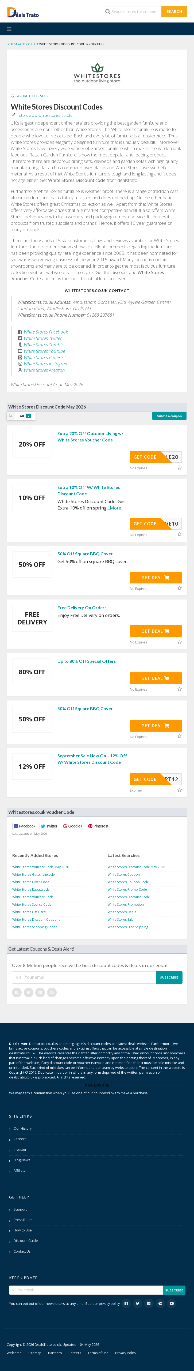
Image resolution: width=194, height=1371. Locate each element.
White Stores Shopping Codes (34, 927)
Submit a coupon (169, 416)
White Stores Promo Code (127, 889)
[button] (24, 826)
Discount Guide (26, 1240)
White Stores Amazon (44, 370)
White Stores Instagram (46, 364)
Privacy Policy (125, 1353)
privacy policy (109, 1303)
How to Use (23, 1230)
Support (20, 1209)
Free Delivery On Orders (82, 607)
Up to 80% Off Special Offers (86, 661)
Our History (23, 1128)
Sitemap (34, 1353)
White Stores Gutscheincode (33, 874)
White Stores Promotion (126, 904)
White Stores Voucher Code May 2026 (40, 867)
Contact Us (22, 1251)
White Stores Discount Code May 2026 (136, 867)
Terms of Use (98, 1353)
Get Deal (155, 577)
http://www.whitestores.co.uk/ (44, 115)
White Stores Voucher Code (33, 897)
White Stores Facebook (46, 332)
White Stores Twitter (43, 338)
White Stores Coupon (124, 874)
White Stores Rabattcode (31, 889)
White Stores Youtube (44, 351)
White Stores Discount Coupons (36, 919)
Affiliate (20, 1170)
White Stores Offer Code (30, 882)
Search (174, 11)
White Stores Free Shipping (128, 927)
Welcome (14, 1353)
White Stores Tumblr (43, 345)
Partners (55, 1353)
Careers (20, 1139)
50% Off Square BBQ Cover (85, 553)
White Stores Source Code (32, 904)
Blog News (22, 1160)
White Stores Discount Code (129, 897)
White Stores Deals (122, 912)
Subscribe (169, 977)
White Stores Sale (121, 919)
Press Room (23, 1220)
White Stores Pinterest (45, 357)
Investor (20, 1149)
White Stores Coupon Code (128, 882)
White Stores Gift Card (29, 912)
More (115, 508)
